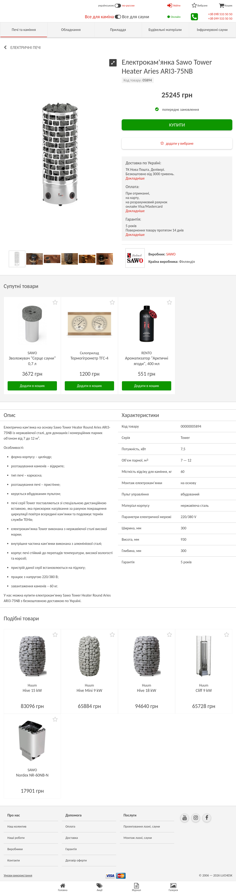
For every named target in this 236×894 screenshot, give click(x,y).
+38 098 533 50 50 (220, 14)
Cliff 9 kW (204, 690)
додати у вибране (179, 143)
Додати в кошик (32, 386)
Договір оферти (76, 860)
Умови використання (18, 875)
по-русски (128, 5)
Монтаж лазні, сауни (138, 838)
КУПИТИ (177, 125)
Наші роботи (15, 838)
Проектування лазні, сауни (142, 826)
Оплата (70, 826)
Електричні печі (25, 47)
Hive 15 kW (32, 690)
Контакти (13, 860)
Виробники (15, 849)
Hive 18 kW (146, 690)
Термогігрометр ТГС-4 (89, 358)
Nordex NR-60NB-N (32, 775)
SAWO (171, 254)
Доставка (71, 838)
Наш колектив (17, 826)
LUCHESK (226, 875)
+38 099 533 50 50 (220, 19)
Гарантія (71, 849)
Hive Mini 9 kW (89, 690)
